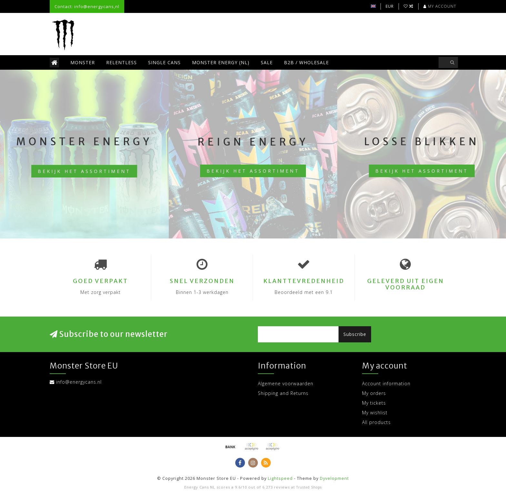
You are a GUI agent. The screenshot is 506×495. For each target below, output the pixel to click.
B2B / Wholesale (306, 62)
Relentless (121, 62)
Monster (82, 62)
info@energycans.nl (79, 382)
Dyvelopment (334, 478)
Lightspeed (280, 478)
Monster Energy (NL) (220, 62)
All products (376, 422)
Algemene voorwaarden (285, 383)
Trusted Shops (309, 487)
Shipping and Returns (283, 393)
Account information (386, 383)
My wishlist (375, 412)
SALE (267, 62)
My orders (374, 393)
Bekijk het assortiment (84, 171)
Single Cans (164, 62)
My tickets (374, 403)
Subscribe (354, 334)
